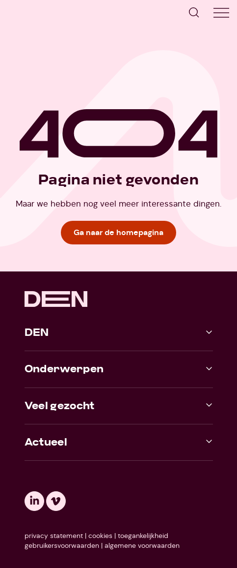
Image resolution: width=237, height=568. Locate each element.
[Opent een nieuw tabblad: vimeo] (56, 501)
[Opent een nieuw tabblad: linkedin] (34, 501)
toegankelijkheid (143, 535)
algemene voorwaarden (142, 545)
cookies (100, 535)
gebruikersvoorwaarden (62, 545)
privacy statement (54, 535)
